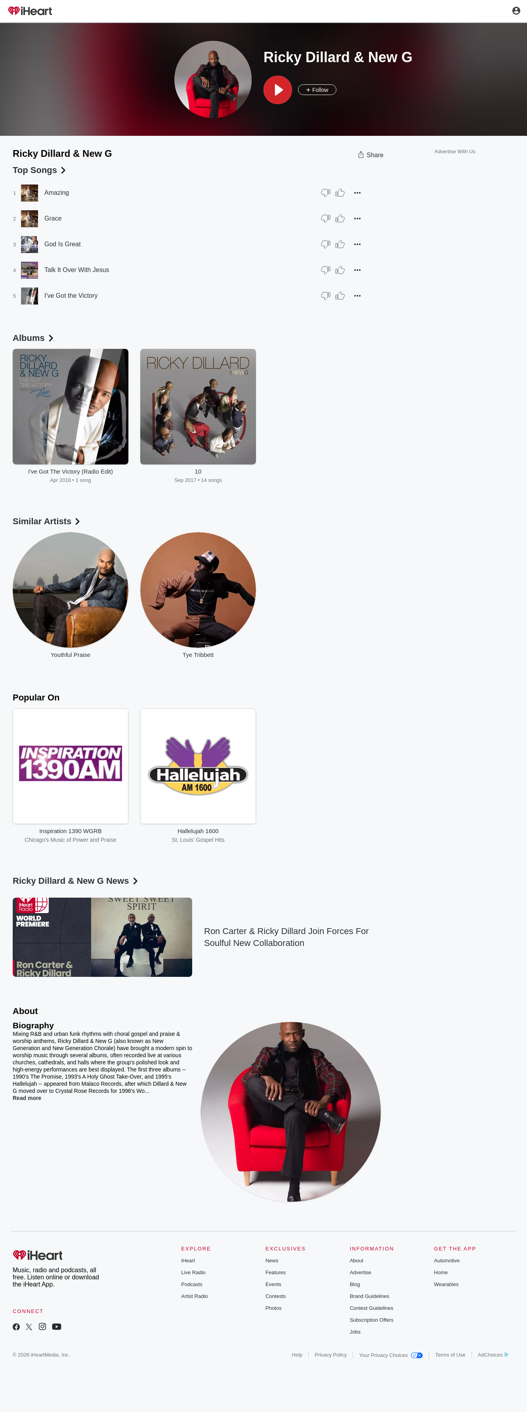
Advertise (360, 1272)
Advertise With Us (454, 151)
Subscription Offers (371, 1320)
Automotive (447, 1261)
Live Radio (193, 1272)
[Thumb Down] (326, 193)
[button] (278, 90)
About (356, 1261)
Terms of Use (450, 1355)
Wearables (446, 1284)
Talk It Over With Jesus (76, 269)
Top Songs (40, 170)
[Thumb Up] (340, 193)
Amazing (56, 192)
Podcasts (191, 1284)
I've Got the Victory (70, 295)
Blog (355, 1284)
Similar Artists (47, 521)
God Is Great (62, 244)
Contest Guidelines (371, 1308)
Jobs (355, 1332)
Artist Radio (194, 1296)
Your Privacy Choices (391, 1355)
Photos (273, 1308)
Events (273, 1284)
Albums (34, 338)
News (272, 1261)
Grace (53, 218)
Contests (275, 1296)
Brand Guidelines (370, 1296)
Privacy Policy (331, 1355)
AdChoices (493, 1355)
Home (441, 1272)
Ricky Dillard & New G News (76, 881)
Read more (27, 1098)
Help (297, 1355)
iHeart (188, 1261)
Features (275, 1272)
